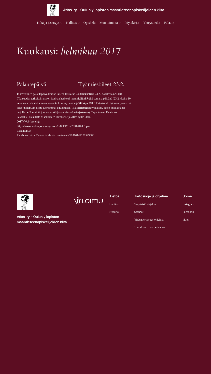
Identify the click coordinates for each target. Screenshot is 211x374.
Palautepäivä (31, 84)
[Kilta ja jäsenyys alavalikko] (49, 23)
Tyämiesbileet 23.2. (101, 84)
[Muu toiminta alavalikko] (110, 23)
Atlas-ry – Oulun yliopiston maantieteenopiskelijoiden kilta (113, 10)
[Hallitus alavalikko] (72, 23)
